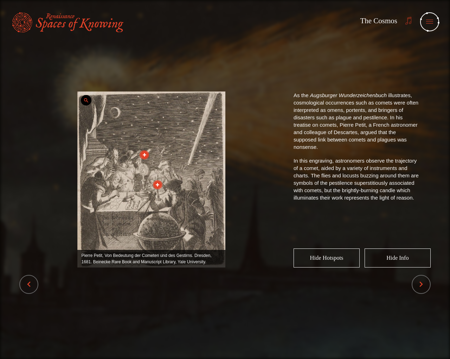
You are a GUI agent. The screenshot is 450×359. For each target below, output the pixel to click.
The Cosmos (378, 21)
